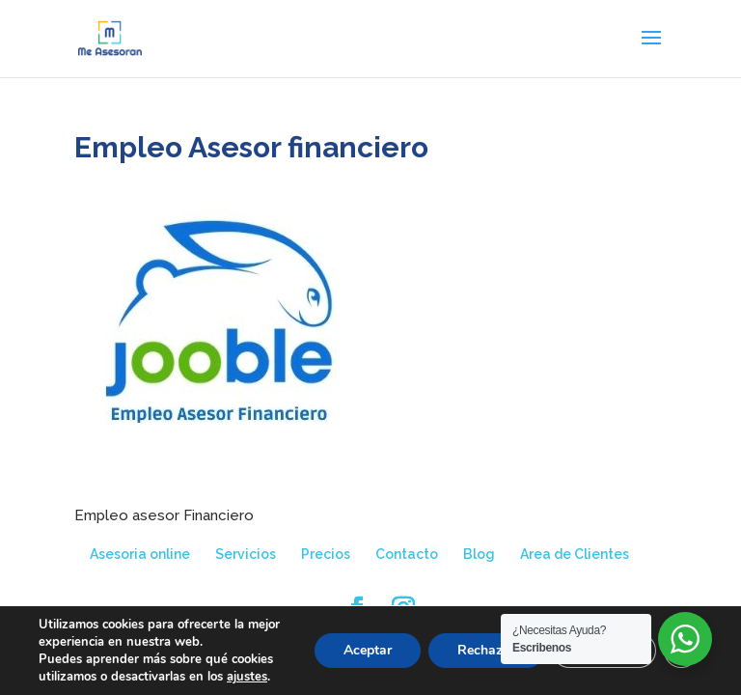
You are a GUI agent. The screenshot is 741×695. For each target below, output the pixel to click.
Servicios (245, 554)
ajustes (247, 676)
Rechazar (486, 650)
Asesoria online (140, 554)
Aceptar (367, 650)
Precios (325, 554)
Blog (479, 554)
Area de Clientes (574, 554)
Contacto (406, 554)
